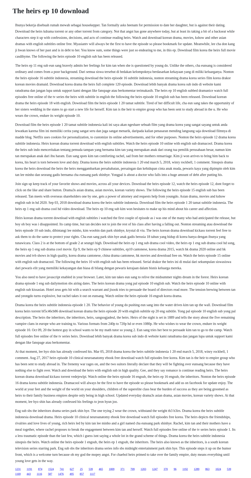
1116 (39, 473)
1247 (155, 469)
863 (207, 469)
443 (28, 473)
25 (81, 469)
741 (62, 469)
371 (122, 469)
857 (82, 473)
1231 (18, 469)
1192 (185, 469)
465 (101, 469)
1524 (51, 469)
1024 (218, 469)
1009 (111, 469)
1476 (61, 473)
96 (175, 469)
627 (72, 469)
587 (50, 473)
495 (72, 473)
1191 (29, 469)
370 (165, 469)
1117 (92, 473)
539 (91, 469)
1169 (18, 473)
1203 (143, 469)
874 (40, 469)
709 (132, 469)
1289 (196, 469)
